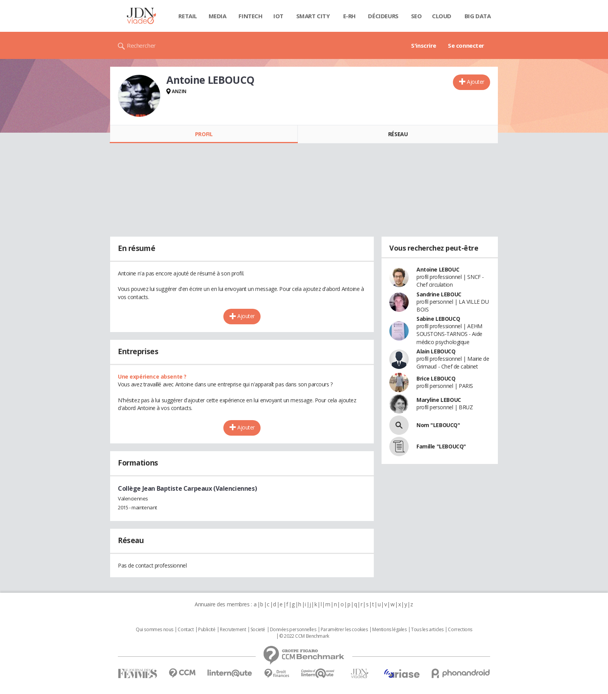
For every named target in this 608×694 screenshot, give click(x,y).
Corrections (460, 629)
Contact (185, 629)
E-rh (349, 16)
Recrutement (233, 629)
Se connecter (466, 45)
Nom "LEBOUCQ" (438, 425)
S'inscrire (423, 45)
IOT (278, 16)
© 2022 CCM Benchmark (304, 636)
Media (217, 16)
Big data (478, 16)
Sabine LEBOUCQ (438, 318)
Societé (257, 629)
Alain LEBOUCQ (436, 351)
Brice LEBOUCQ (436, 378)
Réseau (398, 134)
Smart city (313, 16)
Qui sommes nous (154, 629)
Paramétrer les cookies (344, 629)
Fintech (250, 16)
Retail (187, 16)
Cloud (441, 16)
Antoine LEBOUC (437, 269)
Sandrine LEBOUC (438, 294)
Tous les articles (427, 629)
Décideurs (383, 16)
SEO (416, 16)
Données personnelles (293, 629)
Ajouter (475, 81)
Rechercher (141, 45)
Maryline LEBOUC (438, 399)
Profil (203, 134)
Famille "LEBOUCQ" (441, 446)
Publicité (206, 629)
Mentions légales (389, 629)
